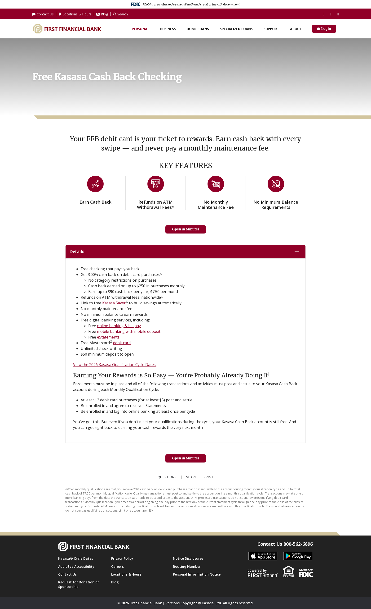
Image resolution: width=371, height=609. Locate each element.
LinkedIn (338, 14)
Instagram (330, 14)
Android (298, 556)
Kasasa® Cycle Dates (75, 558)
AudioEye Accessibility (76, 566)
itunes (263, 556)
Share (190, 477)
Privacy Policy (122, 558)
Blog (104, 14)
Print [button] (210, 477)
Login (326, 29)
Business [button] (168, 29)
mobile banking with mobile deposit (128, 331)
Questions (165, 477)
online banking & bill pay (119, 325)
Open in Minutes (185, 229)
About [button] (296, 29)
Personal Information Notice (197, 574)
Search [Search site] (122, 14)
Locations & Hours (76, 14)
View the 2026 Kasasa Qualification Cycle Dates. (114, 364)
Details (77, 252)
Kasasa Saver (114, 303)
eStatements (108, 337)
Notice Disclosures (188, 558)
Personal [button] (140, 29)
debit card (122, 342)
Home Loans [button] (198, 29)
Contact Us (45, 14)
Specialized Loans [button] (236, 29)
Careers (117, 566)
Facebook (323, 14)
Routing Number (187, 566)
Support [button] (271, 29)
